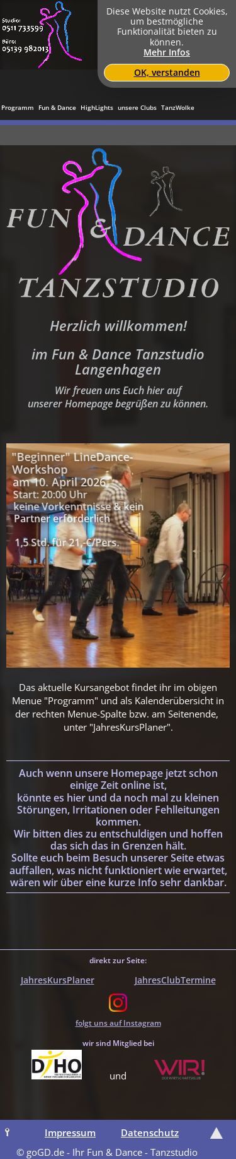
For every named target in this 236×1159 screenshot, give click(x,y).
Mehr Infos (166, 52)
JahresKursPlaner (57, 980)
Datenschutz (150, 1132)
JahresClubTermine (175, 980)
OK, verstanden (167, 72)
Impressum (70, 1132)
